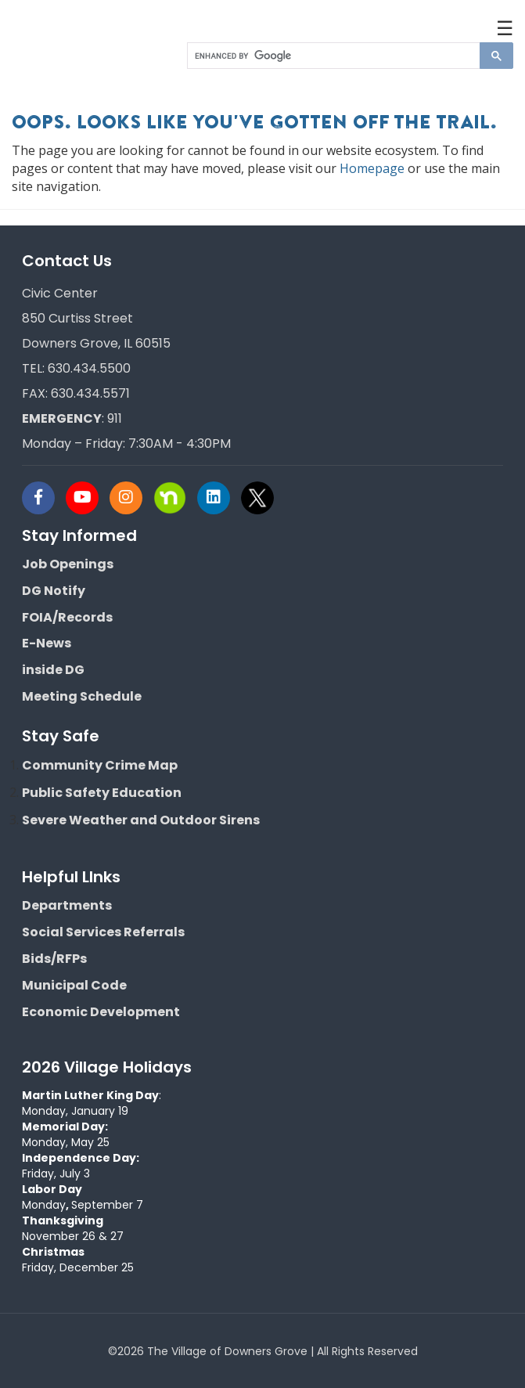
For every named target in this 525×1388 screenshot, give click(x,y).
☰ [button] (504, 27)
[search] (333, 56)
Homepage (372, 168)
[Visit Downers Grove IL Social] (44, 498)
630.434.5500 (89, 368)
